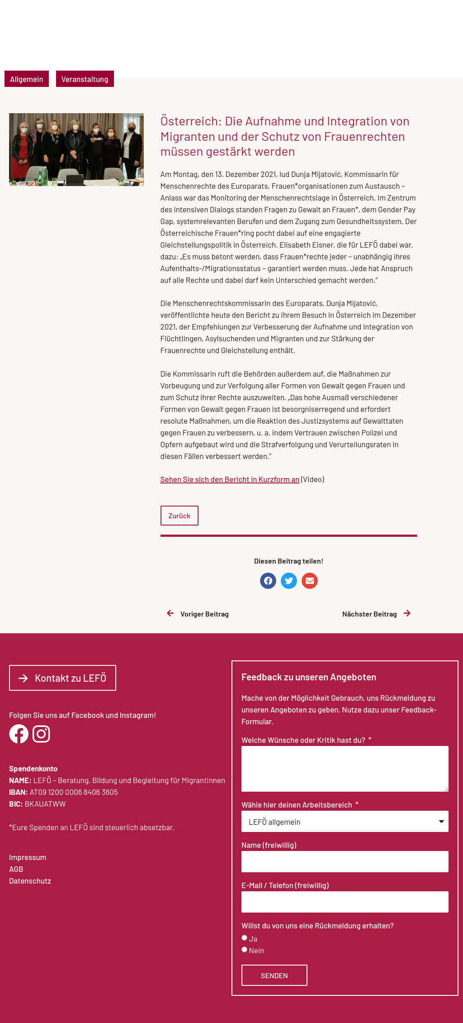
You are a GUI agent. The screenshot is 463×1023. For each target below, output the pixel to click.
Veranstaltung (85, 78)
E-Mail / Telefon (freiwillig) (285, 885)
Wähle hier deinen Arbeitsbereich (297, 805)
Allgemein (26, 78)
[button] (440, 42)
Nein (256, 950)
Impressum (28, 856)
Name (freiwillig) (268, 845)
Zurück (180, 515)
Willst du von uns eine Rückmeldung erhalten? (317, 926)
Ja (253, 938)
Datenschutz (30, 880)
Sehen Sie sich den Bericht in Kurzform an (230, 478)
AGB (16, 868)
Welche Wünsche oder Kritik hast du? (304, 740)
